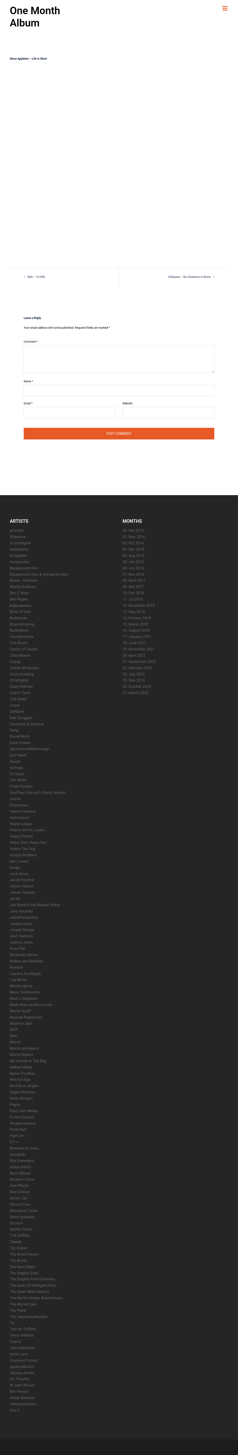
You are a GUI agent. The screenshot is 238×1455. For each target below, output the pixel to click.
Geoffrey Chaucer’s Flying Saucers (38, 792)
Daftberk (17, 711)
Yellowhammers (23, 1404)
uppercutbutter (22, 1366)
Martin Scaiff (20, 1011)
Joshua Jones (21, 942)
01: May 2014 (133, 537)
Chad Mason (20, 655)
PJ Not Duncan (22, 1117)
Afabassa (18, 537)
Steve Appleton (22, 1217)
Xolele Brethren (22, 1398)
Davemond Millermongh (29, 749)
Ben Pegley (19, 599)
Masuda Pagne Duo (26, 1017)
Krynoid (16, 967)
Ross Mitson (20, 1173)
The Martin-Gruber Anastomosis (36, 1298)
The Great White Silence (29, 1291)
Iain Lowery (19, 861)
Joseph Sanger (22, 930)
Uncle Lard (18, 1354)
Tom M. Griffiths (23, 1329)
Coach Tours (20, 693)
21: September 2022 (139, 661)
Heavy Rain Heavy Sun (28, 842)
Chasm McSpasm (24, 668)
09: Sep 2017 (133, 587)
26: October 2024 (136, 686)
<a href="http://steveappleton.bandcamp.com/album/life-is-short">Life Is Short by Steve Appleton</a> (50, 161)
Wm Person (19, 1391)
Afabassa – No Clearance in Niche (189, 277)
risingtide (17, 1154)
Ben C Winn (19, 593)
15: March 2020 (135, 624)
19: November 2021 (138, 649)
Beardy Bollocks (23, 587)
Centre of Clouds (23, 649)
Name (28, 381)
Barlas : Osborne (23, 580)
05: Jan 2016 (133, 562)
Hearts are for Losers (27, 830)
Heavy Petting (21, 836)
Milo (13, 1036)
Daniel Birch (20, 736)
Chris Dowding (22, 674)
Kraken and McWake (26, 961)
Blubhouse (18, 618)
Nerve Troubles (22, 1073)
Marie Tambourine (25, 992)
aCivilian (17, 530)
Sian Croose (20, 1192)
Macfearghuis (21, 986)
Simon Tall (18, 1198)
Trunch (15, 1341)
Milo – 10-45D (36, 277)
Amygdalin (18, 555)
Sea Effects (19, 1185)
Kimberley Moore (24, 955)
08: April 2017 (133, 580)
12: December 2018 (138, 605)
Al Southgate (20, 543)
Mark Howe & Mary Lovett (31, 1005)
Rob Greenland (22, 1161)
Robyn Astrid (20, 1167)
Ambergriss (19, 549)
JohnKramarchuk (24, 917)
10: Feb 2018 (133, 593)
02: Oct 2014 (132, 543)
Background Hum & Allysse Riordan (39, 574)
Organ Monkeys (23, 1092)
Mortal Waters (21, 1054)
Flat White (18, 780)
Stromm (16, 1223)
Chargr (15, 661)
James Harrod (21, 886)
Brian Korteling (22, 624)
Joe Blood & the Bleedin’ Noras (35, 905)
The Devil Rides (22, 1267)
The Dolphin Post (24, 1273)
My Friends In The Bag (28, 1061)
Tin (12, 1323)
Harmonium (19, 817)
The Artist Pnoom (24, 1254)
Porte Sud (18, 1129)
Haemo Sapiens (23, 811)
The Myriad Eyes (23, 1304)
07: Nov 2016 (133, 574)
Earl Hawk (18, 755)
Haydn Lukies (21, 824)
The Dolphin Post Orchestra (32, 1279)
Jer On (15, 898)
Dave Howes (20, 742)
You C (14, 1410)
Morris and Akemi (24, 1048)
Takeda (16, 1242)
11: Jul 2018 (132, 599)
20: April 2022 (133, 655)
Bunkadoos (19, 630)
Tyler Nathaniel (22, 1348)
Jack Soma (19, 874)
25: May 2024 (133, 680)
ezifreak (16, 768)
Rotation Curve (22, 1179)
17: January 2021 (136, 636)
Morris (15, 1042)
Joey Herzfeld (21, 911)
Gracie (15, 799)
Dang (14, 730)
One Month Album (35, 17)
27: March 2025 (135, 693)
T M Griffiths (20, 1235)
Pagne (15, 1104)
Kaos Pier (18, 948)
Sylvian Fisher (21, 1229)
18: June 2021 (134, 643)
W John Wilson (22, 1385)
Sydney (94, 1447)
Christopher (19, 680)
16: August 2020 (135, 630)
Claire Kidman (21, 686)
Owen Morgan (21, 1098)
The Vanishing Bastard (28, 1317)
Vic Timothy (19, 1379)
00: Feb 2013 (133, 530)
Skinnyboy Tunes (23, 1210)
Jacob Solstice (22, 880)
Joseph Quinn (21, 924)
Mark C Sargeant (23, 998)
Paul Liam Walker (24, 1111)
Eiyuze (15, 761)
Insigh (15, 867)
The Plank (18, 1310)
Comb (15, 705)
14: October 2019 (136, 618)
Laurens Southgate (25, 973)
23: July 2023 (133, 674)
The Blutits (18, 1260)
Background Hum (24, 568)
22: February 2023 (137, 668)
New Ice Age (20, 1079)
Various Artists (22, 1373)
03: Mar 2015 (133, 549)
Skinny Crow (20, 1204)
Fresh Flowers (21, 786)
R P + (14, 1142)
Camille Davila (21, 636)
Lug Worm (18, 980)
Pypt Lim (17, 1135)
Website (127, 403)
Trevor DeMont (22, 1335)
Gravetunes (19, 805)
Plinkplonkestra (22, 1123)
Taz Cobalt (18, 1248)
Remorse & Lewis (24, 1148)
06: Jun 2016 (133, 568)
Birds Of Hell (20, 612)
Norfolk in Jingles (24, 1086)
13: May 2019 (133, 612)
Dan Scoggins (21, 718)
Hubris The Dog (22, 849)
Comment (31, 341)
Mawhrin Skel (21, 1023)
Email (28, 403)
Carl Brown (19, 643)
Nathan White (21, 1067)
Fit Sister (17, 774)
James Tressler (22, 892)
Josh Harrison (21, 936)
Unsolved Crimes (24, 1360)
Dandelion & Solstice (27, 724)
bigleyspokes (20, 605)
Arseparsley (19, 562)
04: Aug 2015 (133, 555)
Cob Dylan (18, 699)
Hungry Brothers (23, 855)
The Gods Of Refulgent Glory (33, 1285)
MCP (14, 1029)
